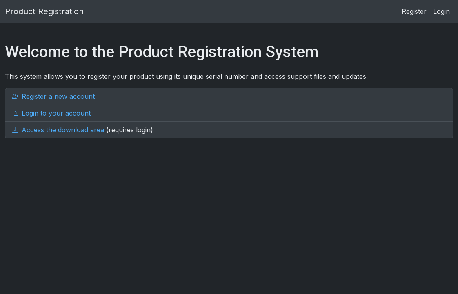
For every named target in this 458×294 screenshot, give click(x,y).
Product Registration (44, 11)
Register (414, 11)
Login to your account (51, 113)
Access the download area (58, 130)
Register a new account (53, 96)
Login (441, 11)
